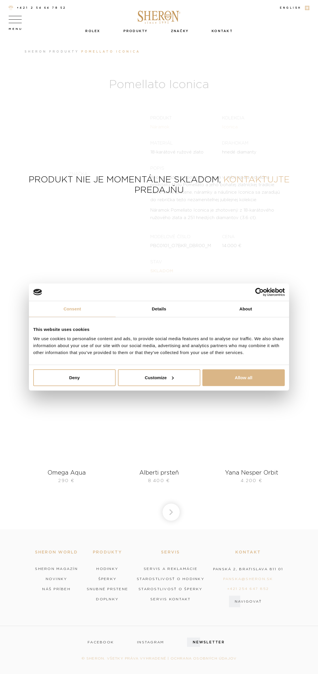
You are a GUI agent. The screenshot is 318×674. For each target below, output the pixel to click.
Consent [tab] (72, 308)
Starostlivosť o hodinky (170, 579)
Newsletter (209, 642)
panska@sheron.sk (248, 579)
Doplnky (107, 599)
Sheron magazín (56, 569)
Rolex (92, 31)
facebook (101, 642)
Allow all (243, 377)
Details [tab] (159, 308)
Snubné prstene (107, 589)
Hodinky (107, 569)
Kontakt (222, 31)
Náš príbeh (56, 589)
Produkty (135, 31)
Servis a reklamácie (170, 569)
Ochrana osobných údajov (204, 658)
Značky (180, 31)
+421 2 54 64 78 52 (37, 8)
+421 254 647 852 (248, 588)
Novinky (56, 579)
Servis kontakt (170, 599)
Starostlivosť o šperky (170, 589)
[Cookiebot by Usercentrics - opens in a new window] (259, 292)
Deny (74, 377)
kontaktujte (256, 179)
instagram (150, 642)
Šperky (107, 579)
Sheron (36, 51)
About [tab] (245, 308)
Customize (159, 377)
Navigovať (248, 601)
